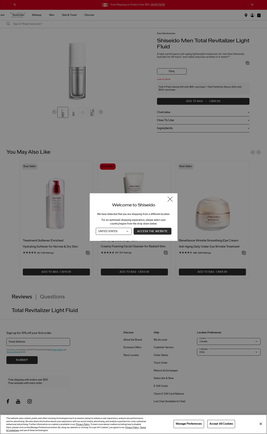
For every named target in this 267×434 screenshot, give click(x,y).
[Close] (260, 424)
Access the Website (152, 231)
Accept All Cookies (221, 423)
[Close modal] (170, 199)
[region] (133, 424)
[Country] (114, 231)
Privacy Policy (83, 424)
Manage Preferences (189, 423)
